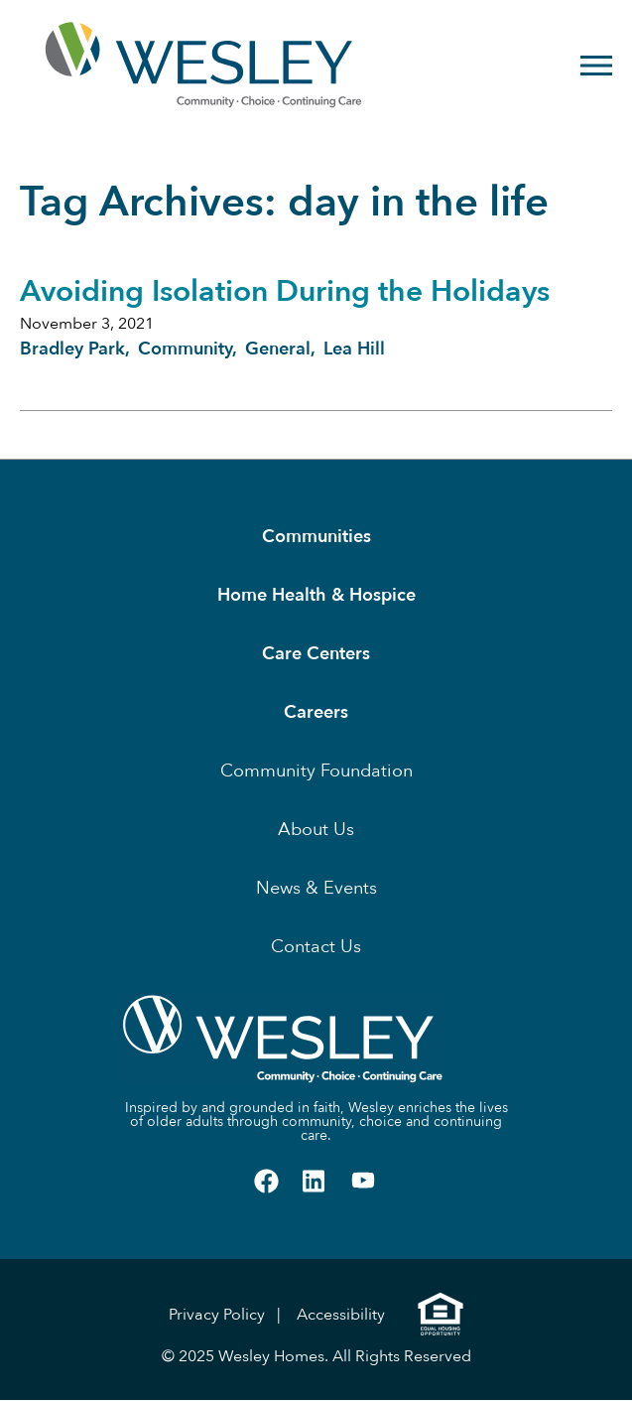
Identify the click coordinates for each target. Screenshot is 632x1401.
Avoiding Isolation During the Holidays (285, 291)
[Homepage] (140, 65)
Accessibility (341, 1315)
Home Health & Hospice (316, 595)
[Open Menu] (596, 65)
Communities (316, 536)
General (278, 349)
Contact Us (316, 946)
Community (185, 349)
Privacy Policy (217, 1315)
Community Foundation (316, 771)
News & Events (316, 888)
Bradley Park (72, 349)
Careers (316, 712)
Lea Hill (354, 349)
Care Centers (316, 653)
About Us (316, 829)
